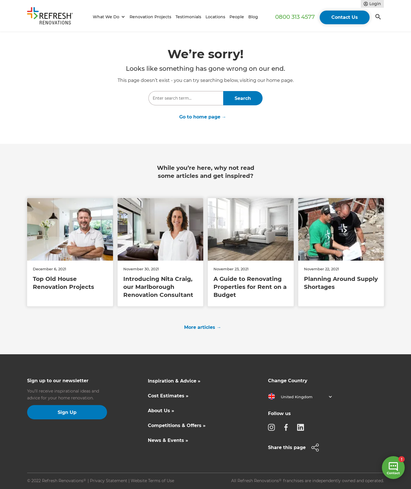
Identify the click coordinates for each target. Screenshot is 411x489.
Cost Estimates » (168, 396)
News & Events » (168, 440)
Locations (215, 16)
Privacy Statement (108, 480)
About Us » (161, 410)
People (236, 16)
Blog (253, 16)
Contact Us (344, 17)
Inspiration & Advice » (174, 381)
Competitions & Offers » (177, 425)
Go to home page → (202, 117)
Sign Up (67, 412)
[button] (108, 17)
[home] (52, 17)
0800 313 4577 (295, 16)
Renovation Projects (150, 16)
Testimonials (188, 16)
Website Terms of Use (152, 480)
